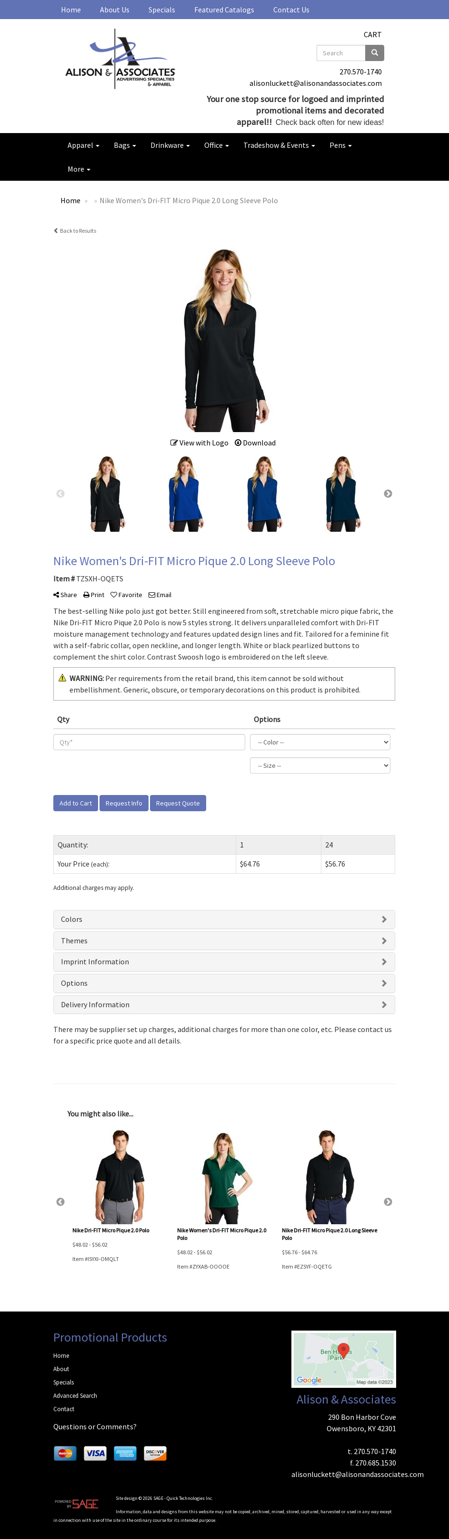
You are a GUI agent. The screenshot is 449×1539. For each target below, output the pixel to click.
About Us (115, 9)
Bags (125, 145)
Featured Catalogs (224, 9)
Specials (162, 9)
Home (71, 9)
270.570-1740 (360, 71)
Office (216, 145)
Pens (340, 145)
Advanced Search (75, 1396)
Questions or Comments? (95, 1426)
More (79, 169)
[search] (374, 53)
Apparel (84, 145)
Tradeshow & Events (279, 145)
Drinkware (170, 145)
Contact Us (291, 9)
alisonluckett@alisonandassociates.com (315, 83)
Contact (63, 1409)
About (61, 1369)
